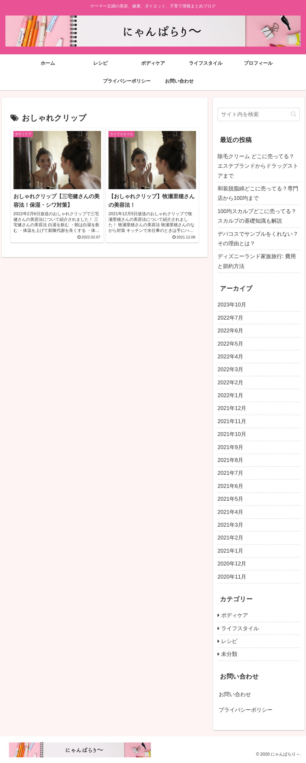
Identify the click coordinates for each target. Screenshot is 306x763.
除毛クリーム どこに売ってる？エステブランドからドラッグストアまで (258, 166)
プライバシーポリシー (246, 710)
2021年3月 (230, 525)
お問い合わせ (235, 694)
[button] (293, 114)
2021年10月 (232, 434)
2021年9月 (230, 447)
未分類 (229, 654)
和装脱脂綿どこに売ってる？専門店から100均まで (258, 193)
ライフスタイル (240, 628)
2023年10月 (232, 305)
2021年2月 (230, 538)
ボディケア (234, 615)
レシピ (229, 641)
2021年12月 (232, 408)
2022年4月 (230, 357)
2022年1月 (230, 395)
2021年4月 (230, 512)
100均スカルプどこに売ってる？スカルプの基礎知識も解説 (257, 216)
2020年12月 (232, 564)
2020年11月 (232, 577)
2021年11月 (232, 421)
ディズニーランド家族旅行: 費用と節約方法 (257, 261)
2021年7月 (230, 473)
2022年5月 (230, 344)
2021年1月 (230, 551)
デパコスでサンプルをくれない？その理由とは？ (258, 238)
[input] (258, 114)
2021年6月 (230, 486)
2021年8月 (230, 460)
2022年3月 (230, 369)
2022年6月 (230, 331)
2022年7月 (230, 318)
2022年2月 (230, 383)
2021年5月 (230, 499)
